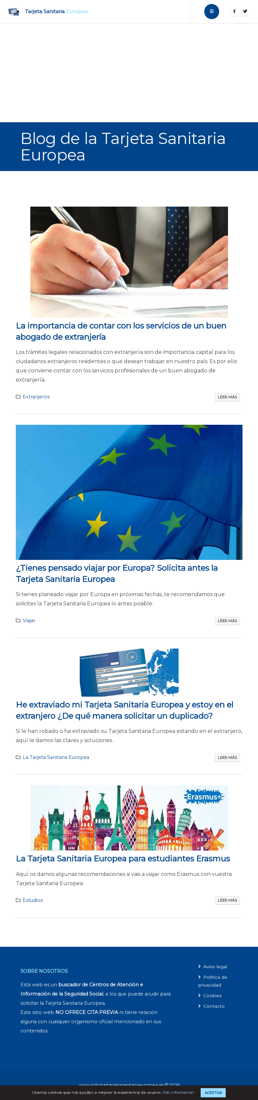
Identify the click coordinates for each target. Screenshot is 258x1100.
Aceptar (213, 1092)
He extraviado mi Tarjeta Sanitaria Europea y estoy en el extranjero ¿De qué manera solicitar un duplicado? (124, 710)
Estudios (33, 900)
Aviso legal (216, 967)
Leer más (227, 397)
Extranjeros (36, 397)
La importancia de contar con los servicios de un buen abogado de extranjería (121, 331)
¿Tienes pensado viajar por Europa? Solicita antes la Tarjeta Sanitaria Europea (117, 573)
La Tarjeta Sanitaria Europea (56, 757)
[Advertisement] (129, 73)
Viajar (29, 620)
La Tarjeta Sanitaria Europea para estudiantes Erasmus (123, 858)
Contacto (214, 1006)
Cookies (212, 996)
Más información (178, 1092)
